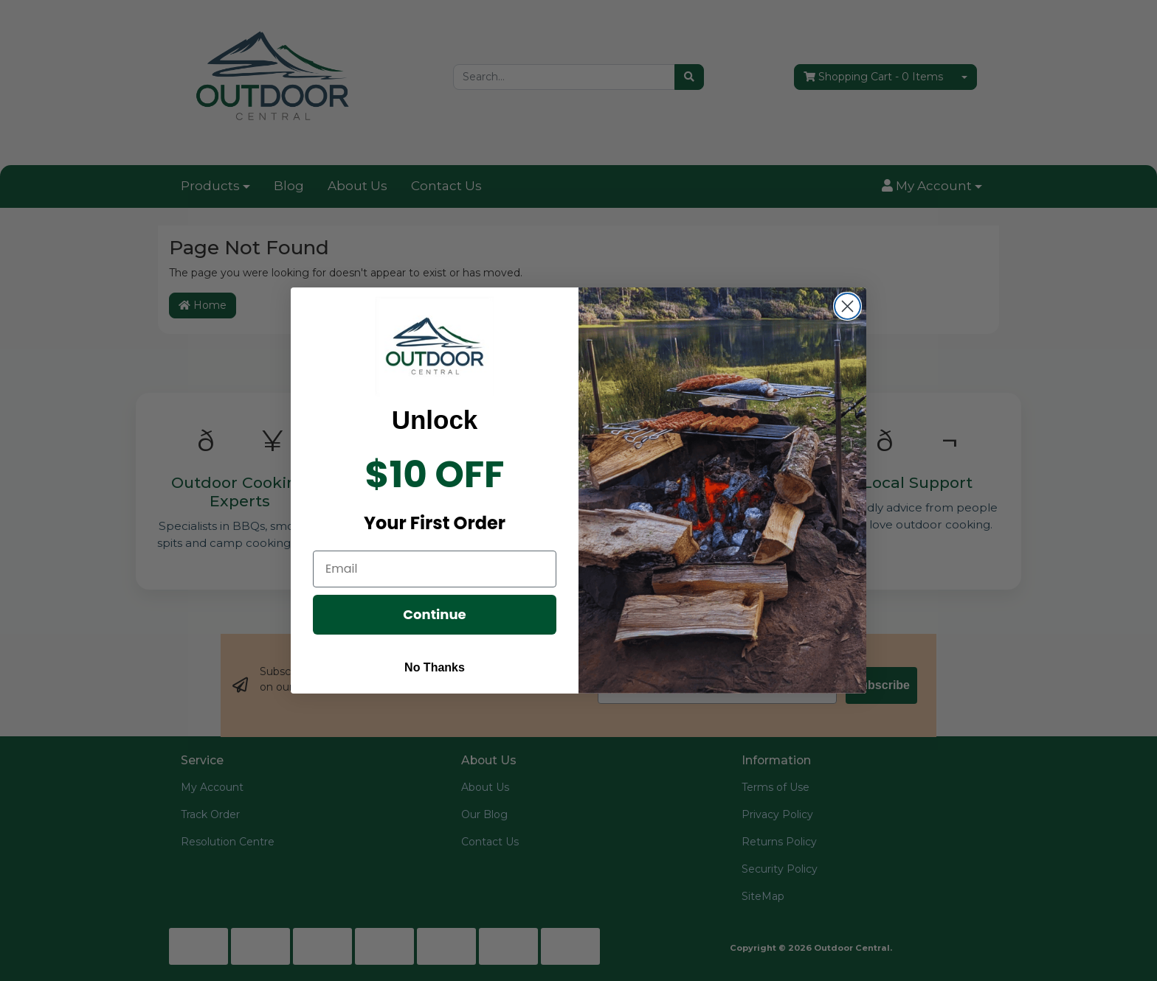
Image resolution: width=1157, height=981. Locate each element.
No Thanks (434, 667)
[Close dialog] (847, 306)
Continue (434, 614)
